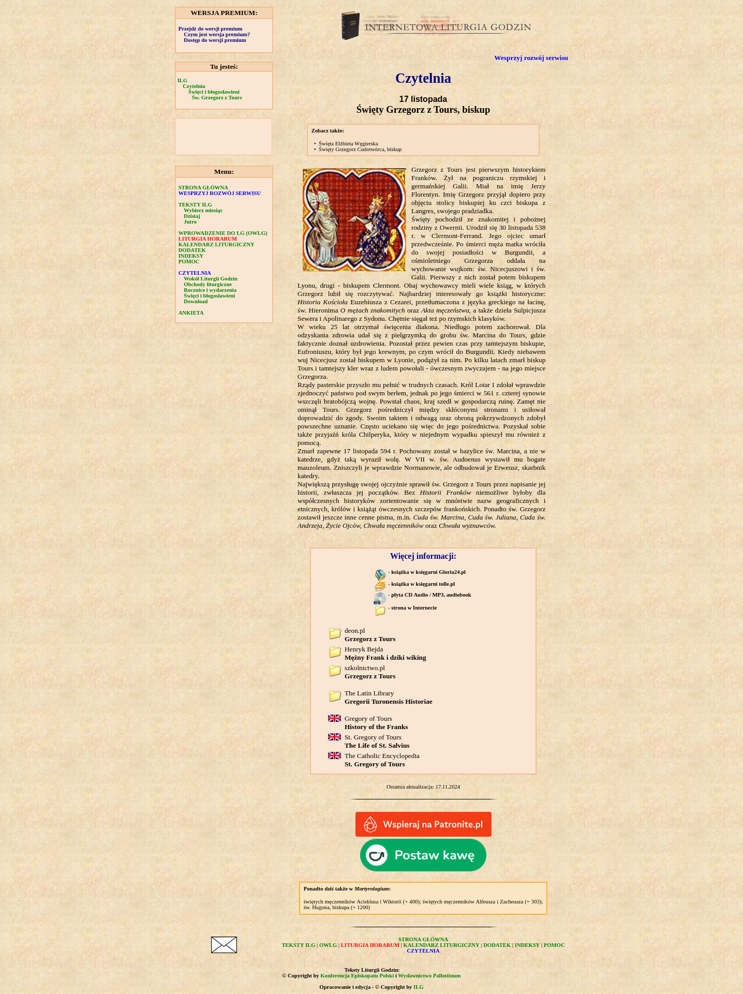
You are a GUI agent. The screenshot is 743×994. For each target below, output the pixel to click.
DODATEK (192, 250)
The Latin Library (389, 697)
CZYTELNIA (195, 273)
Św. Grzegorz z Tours (217, 97)
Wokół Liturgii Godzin (210, 278)
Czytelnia (194, 86)
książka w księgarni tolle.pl (423, 584)
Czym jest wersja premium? (217, 34)
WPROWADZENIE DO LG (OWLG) (223, 233)
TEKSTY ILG (195, 204)
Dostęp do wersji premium (215, 40)
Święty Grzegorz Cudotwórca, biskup (360, 149)
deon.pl (370, 635)
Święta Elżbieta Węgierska (348, 143)
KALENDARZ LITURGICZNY (217, 244)
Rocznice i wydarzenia (210, 290)
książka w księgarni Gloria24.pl (428, 572)
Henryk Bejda (385, 653)
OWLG (328, 945)
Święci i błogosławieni (214, 92)
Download (195, 301)
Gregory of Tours (376, 723)
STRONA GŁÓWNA (203, 187)
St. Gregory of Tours (377, 741)
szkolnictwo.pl (370, 672)
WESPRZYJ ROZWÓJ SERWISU (220, 193)
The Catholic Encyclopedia (382, 760)
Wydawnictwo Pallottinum (429, 975)
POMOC (189, 261)
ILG (182, 80)
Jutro (190, 222)
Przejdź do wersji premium (211, 29)
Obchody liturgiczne (208, 284)
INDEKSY (191, 256)
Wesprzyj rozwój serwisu (531, 58)
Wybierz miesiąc (203, 210)
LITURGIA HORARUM (208, 239)
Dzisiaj (192, 216)
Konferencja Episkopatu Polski (357, 975)
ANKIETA (191, 313)
